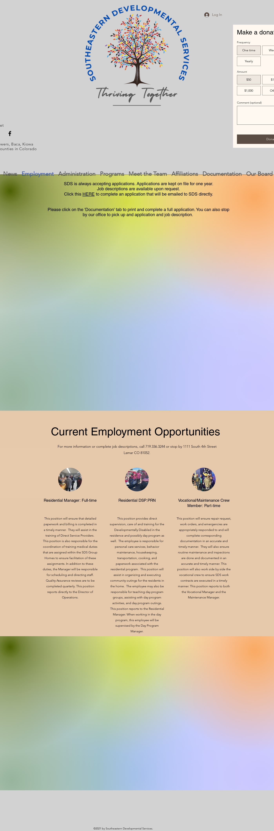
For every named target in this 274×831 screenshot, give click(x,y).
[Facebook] (9, 133)
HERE (89, 194)
